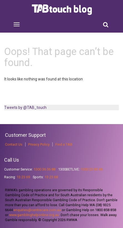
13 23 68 (51, 177)
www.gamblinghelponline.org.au (34, 215)
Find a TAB (63, 144)
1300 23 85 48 (91, 169)
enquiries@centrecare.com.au (37, 210)
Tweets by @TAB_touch (25, 107)
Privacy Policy (39, 144)
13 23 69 (23, 177)
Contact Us (13, 144)
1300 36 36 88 (44, 169)
